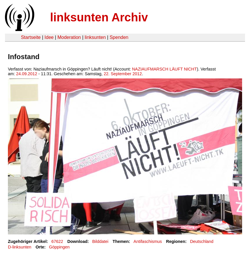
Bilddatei (100, 241)
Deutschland (201, 241)
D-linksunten (19, 247)
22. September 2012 (123, 73)
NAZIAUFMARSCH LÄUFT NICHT (164, 69)
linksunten (95, 37)
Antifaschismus (147, 241)
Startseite (31, 37)
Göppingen (59, 247)
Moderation (69, 37)
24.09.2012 (26, 73)
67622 (57, 241)
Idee (49, 37)
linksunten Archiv (99, 17)
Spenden (118, 37)
